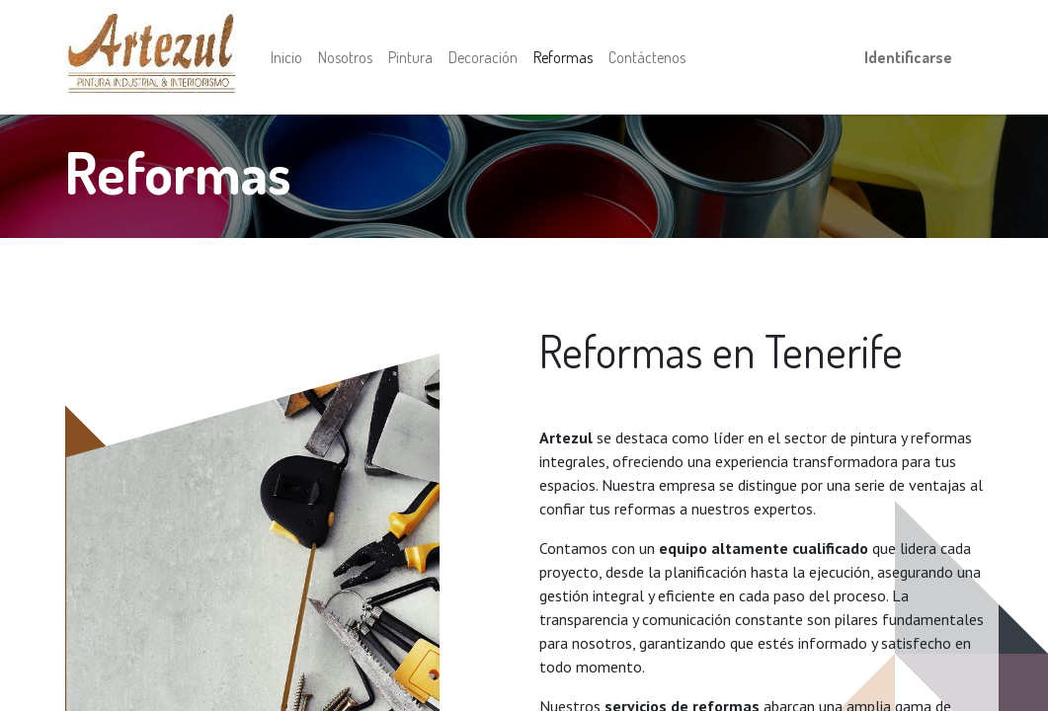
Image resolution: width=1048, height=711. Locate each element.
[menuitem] (286, 57)
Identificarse (908, 57)
